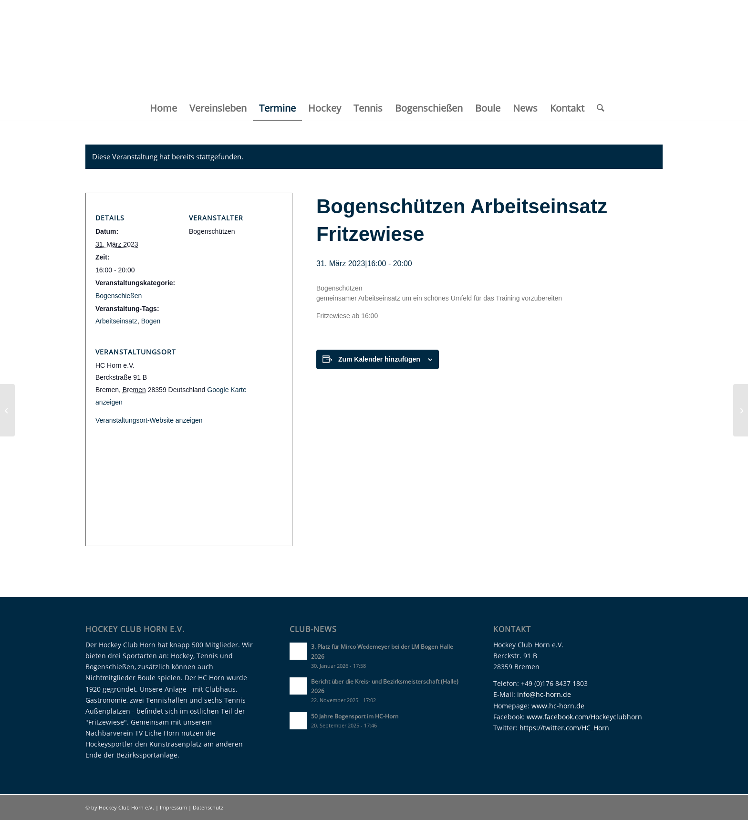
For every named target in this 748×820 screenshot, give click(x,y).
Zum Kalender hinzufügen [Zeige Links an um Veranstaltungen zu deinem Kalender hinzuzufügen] (379, 359)
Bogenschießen (118, 296)
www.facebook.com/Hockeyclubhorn (584, 716)
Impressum (174, 807)
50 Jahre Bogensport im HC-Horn (354, 716)
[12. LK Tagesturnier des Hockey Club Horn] (7, 410)
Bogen (150, 321)
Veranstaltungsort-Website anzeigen (149, 420)
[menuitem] (163, 108)
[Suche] (597, 108)
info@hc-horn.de (544, 694)
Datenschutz (208, 807)
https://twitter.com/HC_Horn (564, 727)
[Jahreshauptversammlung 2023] (740, 410)
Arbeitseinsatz (116, 321)
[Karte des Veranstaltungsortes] (188, 519)
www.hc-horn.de (557, 705)
